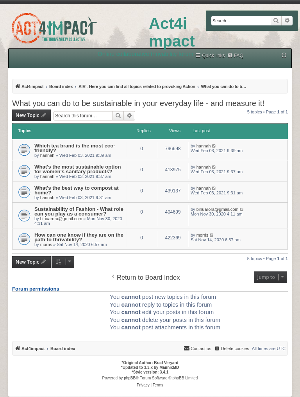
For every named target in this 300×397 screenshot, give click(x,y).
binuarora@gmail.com (61, 218)
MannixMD (169, 367)
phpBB (130, 378)
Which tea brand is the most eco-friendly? (74, 148)
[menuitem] (235, 55)
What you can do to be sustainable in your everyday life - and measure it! (138, 103)
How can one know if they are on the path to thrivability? (78, 237)
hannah (47, 155)
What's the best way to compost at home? (76, 190)
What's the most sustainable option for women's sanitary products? (77, 169)
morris (46, 244)
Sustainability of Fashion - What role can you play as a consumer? (78, 211)
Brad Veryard (166, 363)
